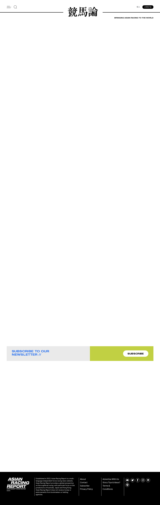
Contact (84, 483)
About (83, 479)
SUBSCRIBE (135, 353)
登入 (138, 7)
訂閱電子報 (147, 7)
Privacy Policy (86, 489)
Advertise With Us (111, 479)
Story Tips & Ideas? (111, 483)
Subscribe (84, 486)
